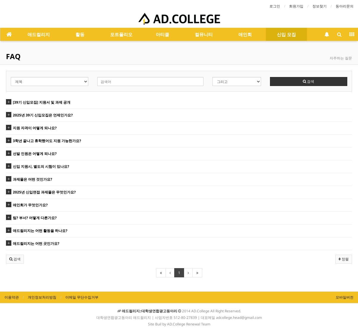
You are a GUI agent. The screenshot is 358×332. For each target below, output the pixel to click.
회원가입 (296, 6)
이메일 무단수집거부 (81, 297)
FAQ (13, 56)
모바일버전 (345, 297)
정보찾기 (319, 6)
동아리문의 (345, 6)
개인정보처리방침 (42, 297)
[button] (15, 259)
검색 (308, 81)
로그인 (274, 6)
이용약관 (11, 297)
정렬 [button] (344, 259)
